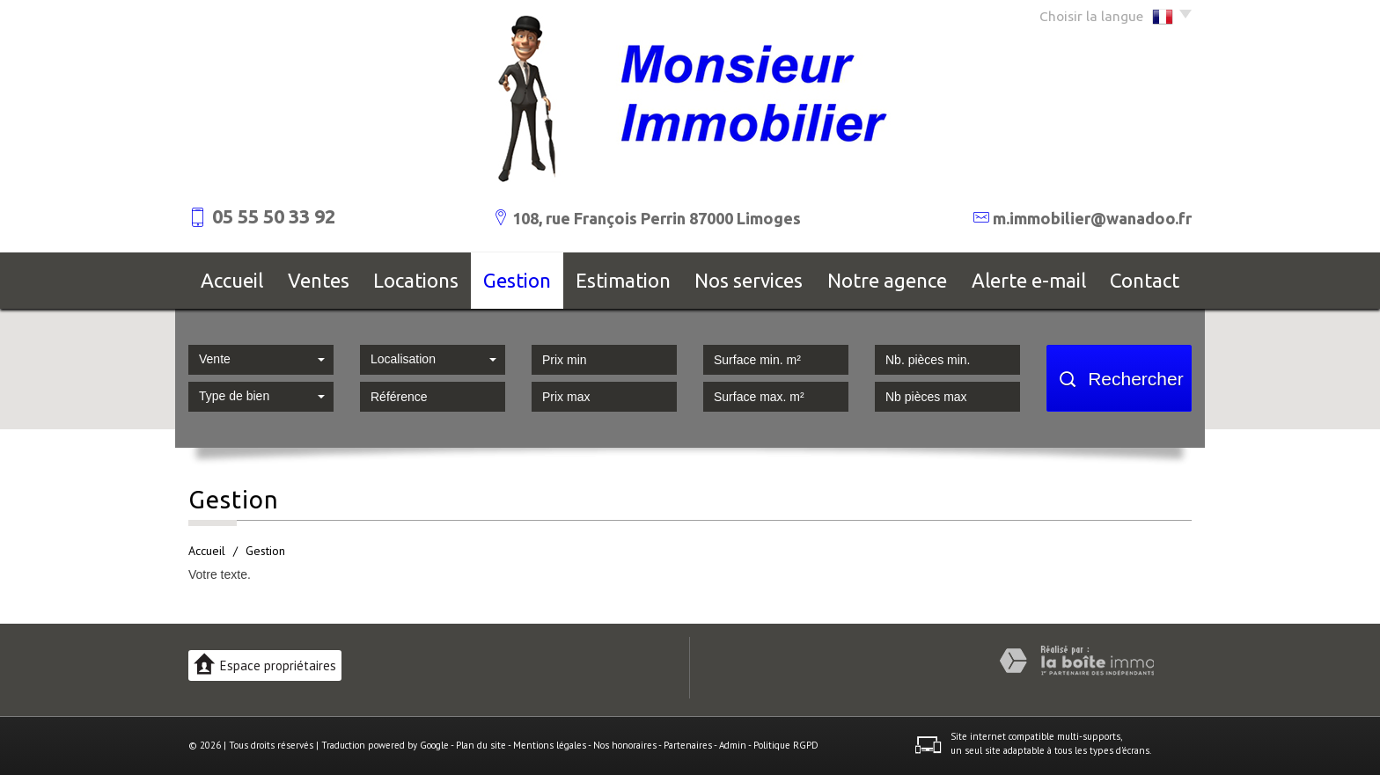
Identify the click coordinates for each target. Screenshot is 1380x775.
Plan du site (481, 745)
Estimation (623, 280)
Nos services (748, 280)
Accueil (232, 280)
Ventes (318, 280)
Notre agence (887, 280)
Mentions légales (549, 745)
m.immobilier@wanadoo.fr (1092, 218)
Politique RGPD (785, 745)
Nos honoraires (625, 745)
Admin (732, 745)
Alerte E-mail (1029, 280)
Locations (416, 280)
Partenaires (688, 745)
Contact (1144, 280)
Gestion (517, 280)
